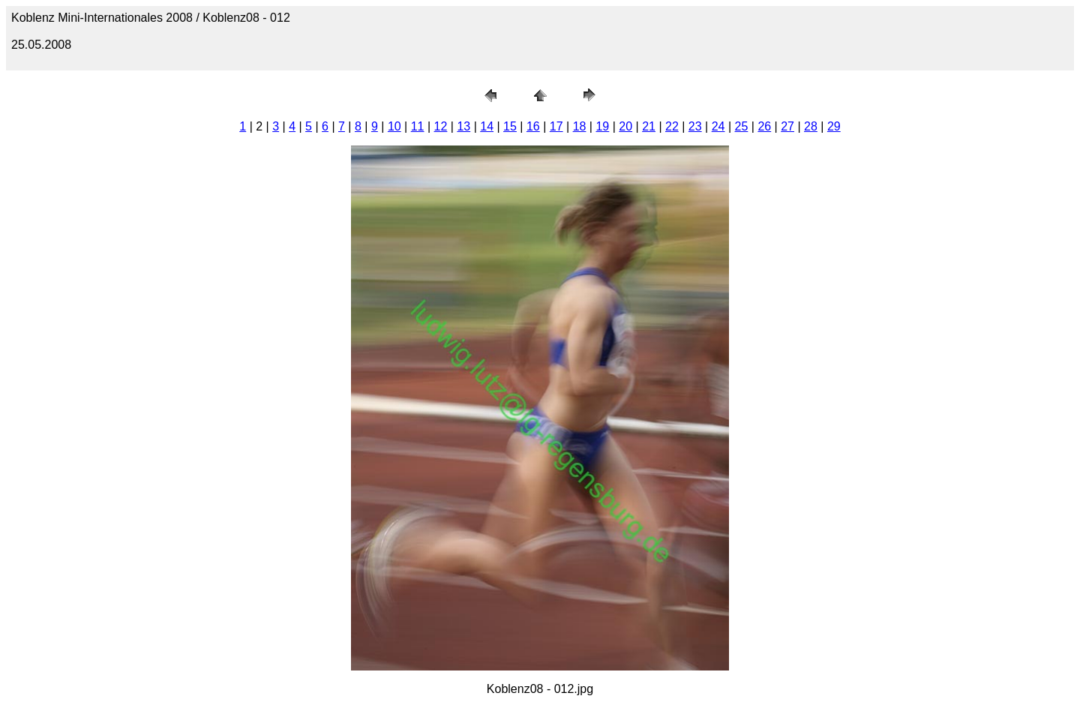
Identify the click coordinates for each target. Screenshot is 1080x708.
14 (487, 126)
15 (510, 126)
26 (764, 126)
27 (787, 126)
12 (441, 126)
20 (625, 126)
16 (533, 126)
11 (417, 126)
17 (556, 126)
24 (718, 126)
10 (394, 126)
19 (602, 126)
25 (741, 126)
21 (649, 126)
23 (695, 126)
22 (672, 126)
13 (463, 126)
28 (811, 126)
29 (834, 126)
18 (579, 126)
